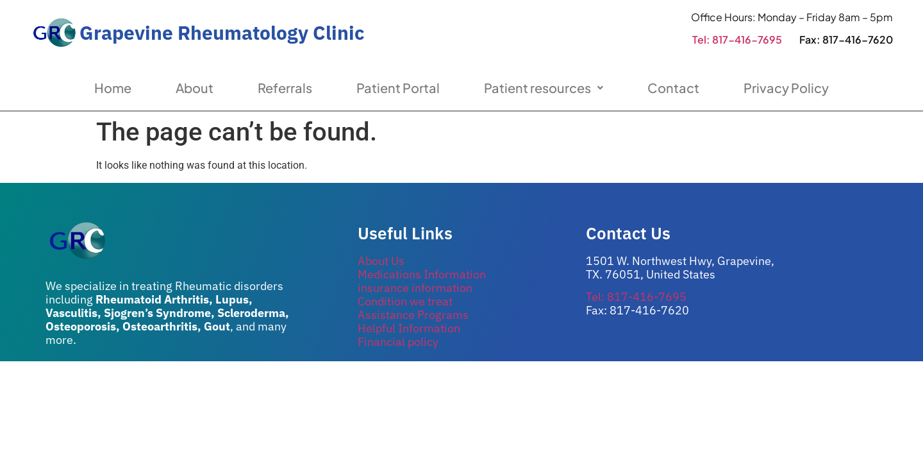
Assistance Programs (413, 314)
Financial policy (398, 341)
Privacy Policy (786, 88)
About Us (381, 260)
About (194, 88)
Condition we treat (405, 301)
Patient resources (543, 88)
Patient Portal (398, 88)
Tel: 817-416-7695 (737, 39)
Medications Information (422, 274)
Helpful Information (409, 328)
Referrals (285, 88)
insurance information (415, 287)
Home (112, 88)
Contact (673, 88)
